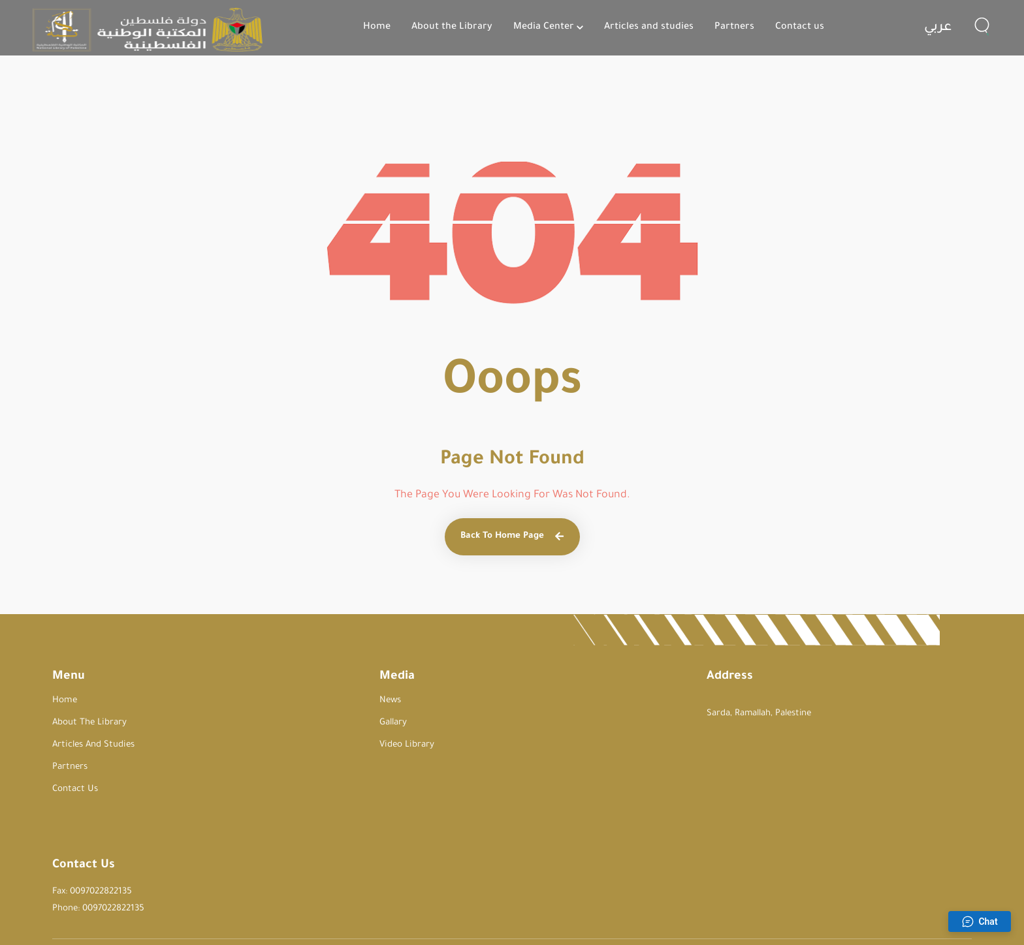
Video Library (278, 745)
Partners (734, 27)
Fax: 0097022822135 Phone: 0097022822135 (696, 711)
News (262, 700)
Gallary (265, 723)
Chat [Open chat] (979, 921)
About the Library (451, 27)
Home (377, 27)
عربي (938, 28)
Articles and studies (649, 27)
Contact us (799, 27)
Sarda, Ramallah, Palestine (503, 714)
